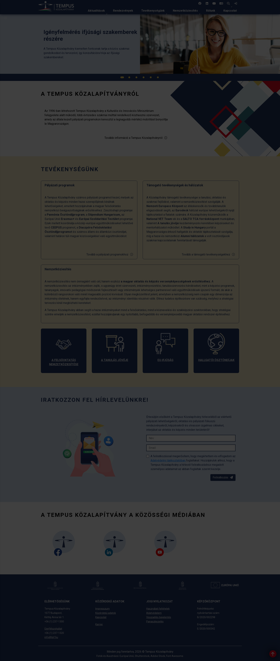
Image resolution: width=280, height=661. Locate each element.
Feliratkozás (223, 477)
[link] (235, 3)
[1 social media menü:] (199, 3)
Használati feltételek (158, 608)
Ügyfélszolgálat (53, 628)
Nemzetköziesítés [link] (185, 10)
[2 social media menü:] (207, 3)
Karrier (99, 624)
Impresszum (102, 608)
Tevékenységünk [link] (153, 10)
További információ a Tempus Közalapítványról (136, 138)
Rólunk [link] (210, 10)
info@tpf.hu (51, 637)
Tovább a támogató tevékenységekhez (208, 254)
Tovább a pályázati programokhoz (109, 254)
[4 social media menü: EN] (221, 3)
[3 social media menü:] (214, 3)
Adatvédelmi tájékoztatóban (168, 460)
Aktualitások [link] (96, 10)
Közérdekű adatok (105, 613)
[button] (228, 3)
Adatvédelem (154, 613)
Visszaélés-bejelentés (158, 617)
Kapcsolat (230, 10)
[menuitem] (96, 10)
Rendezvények (123, 10)
